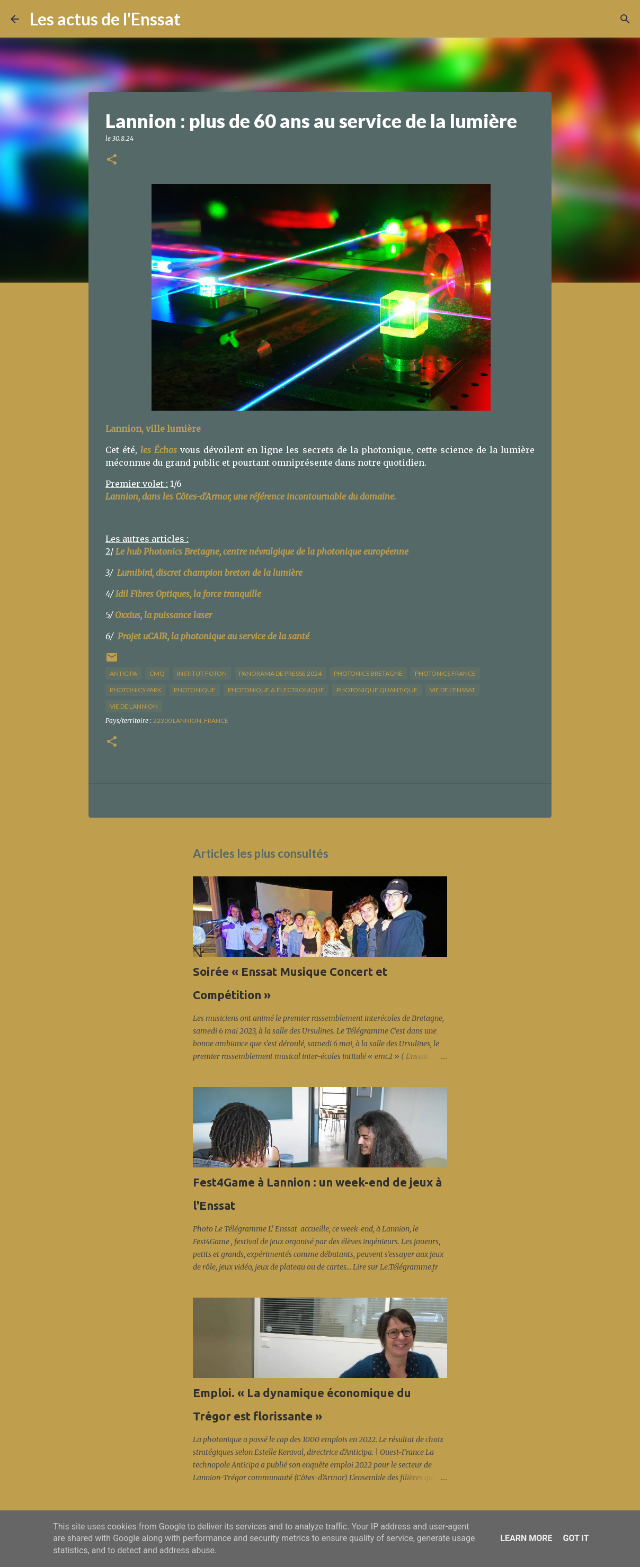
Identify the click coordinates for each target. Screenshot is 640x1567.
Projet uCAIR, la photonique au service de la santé (213, 636)
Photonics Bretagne (368, 673)
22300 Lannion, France (190, 720)
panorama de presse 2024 (280, 673)
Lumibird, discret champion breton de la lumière (210, 572)
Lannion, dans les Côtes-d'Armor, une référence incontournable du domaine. (250, 496)
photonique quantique (376, 690)
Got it (576, 1538)
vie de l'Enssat (452, 690)
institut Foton (202, 673)
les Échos (158, 450)
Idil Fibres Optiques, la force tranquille (188, 593)
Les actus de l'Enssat (105, 18)
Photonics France (445, 673)
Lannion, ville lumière (153, 428)
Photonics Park (136, 690)
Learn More (526, 1538)
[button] (111, 160)
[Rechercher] (195, 19)
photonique (195, 690)
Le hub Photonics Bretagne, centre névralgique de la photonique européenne (261, 551)
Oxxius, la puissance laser (163, 615)
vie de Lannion (134, 706)
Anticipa (123, 673)
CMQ (157, 673)
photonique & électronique (276, 690)
